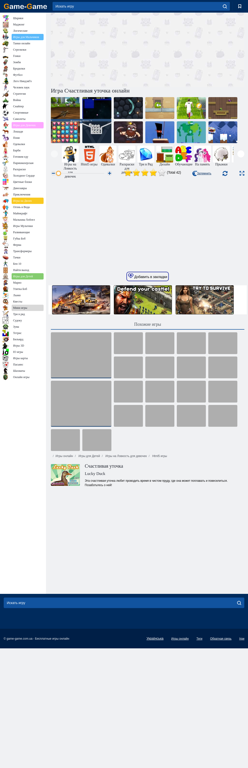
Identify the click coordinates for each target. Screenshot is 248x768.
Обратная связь (220, 712)
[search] (225, 6)
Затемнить (201, 173)
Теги (199, 712)
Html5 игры (159, 530)
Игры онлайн (64, 530)
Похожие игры (147, 398)
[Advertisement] (99, 49)
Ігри (241, 712)
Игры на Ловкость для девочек (126, 530)
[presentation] (54, 153)
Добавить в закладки (147, 350)
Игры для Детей (89, 530)
